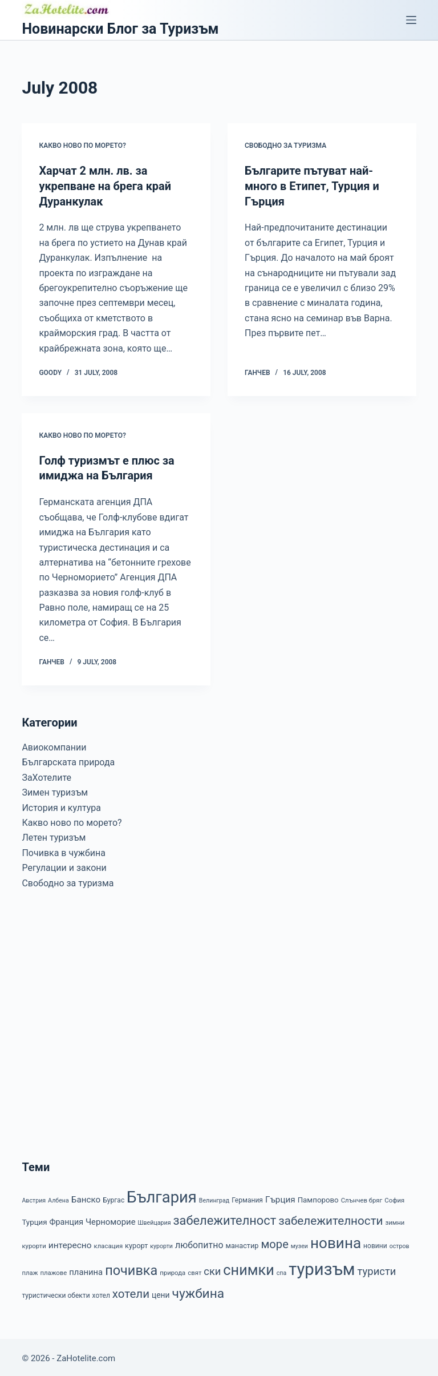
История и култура (61, 805)
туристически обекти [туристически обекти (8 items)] (56, 1293)
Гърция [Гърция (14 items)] (280, 1197)
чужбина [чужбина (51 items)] (198, 1291)
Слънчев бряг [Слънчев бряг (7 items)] (362, 1197)
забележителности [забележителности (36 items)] (330, 1218)
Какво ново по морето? (82, 146)
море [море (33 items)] (274, 1241)
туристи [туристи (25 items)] (377, 1269)
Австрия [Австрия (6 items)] (34, 1197)
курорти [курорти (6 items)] (161, 1243)
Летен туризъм (54, 835)
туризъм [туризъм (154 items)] (322, 1267)
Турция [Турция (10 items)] (34, 1219)
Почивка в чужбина (63, 850)
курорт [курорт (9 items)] (136, 1242)
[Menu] (411, 20)
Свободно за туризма (285, 146)
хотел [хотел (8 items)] (101, 1293)
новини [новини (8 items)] (375, 1243)
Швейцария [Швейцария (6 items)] (154, 1220)
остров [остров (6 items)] (399, 1243)
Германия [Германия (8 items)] (247, 1197)
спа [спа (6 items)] (282, 1270)
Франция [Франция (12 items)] (66, 1219)
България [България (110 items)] (162, 1194)
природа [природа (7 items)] (172, 1270)
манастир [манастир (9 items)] (241, 1242)
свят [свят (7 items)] (194, 1270)
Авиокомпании (54, 745)
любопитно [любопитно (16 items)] (199, 1242)
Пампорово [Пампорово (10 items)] (318, 1197)
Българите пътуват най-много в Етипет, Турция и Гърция (312, 185)
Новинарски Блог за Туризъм (120, 29)
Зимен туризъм (55, 790)
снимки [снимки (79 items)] (248, 1268)
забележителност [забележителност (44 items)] (224, 1217)
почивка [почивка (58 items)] (131, 1268)
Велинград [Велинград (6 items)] (214, 1197)
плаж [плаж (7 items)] (30, 1270)
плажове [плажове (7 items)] (53, 1270)
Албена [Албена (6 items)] (58, 1197)
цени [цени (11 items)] (161, 1292)
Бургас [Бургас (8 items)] (113, 1197)
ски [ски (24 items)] (212, 1269)
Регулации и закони (64, 865)
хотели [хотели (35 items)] (130, 1291)
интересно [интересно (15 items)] (70, 1242)
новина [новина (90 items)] (335, 1240)
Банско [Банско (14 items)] (85, 1197)
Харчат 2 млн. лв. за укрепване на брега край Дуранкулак (105, 185)
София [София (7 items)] (394, 1197)
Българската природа (68, 759)
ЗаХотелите (46, 774)
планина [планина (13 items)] (86, 1270)
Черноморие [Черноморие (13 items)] (111, 1219)
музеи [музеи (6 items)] (299, 1243)
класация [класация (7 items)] (108, 1243)
